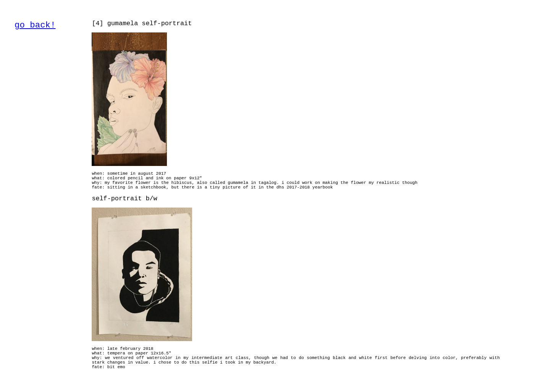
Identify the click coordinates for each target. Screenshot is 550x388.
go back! (35, 25)
